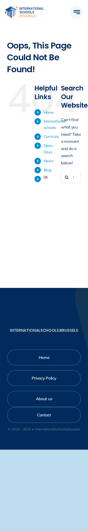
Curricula (51, 136)
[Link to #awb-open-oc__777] (76, 12)
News (49, 160)
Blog (47, 170)
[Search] (67, 177)
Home (49, 112)
